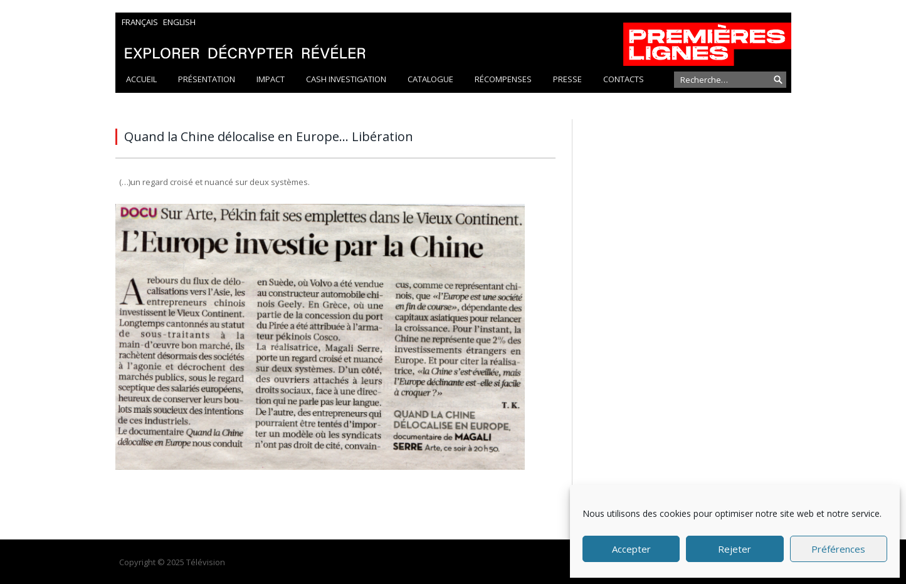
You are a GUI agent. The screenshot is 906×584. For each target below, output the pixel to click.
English (179, 22)
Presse (567, 79)
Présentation (206, 79)
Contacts (623, 79)
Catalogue (430, 79)
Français (140, 22)
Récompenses (503, 79)
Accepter (631, 549)
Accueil (141, 79)
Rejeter (734, 549)
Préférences (838, 549)
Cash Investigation (346, 79)
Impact (270, 79)
